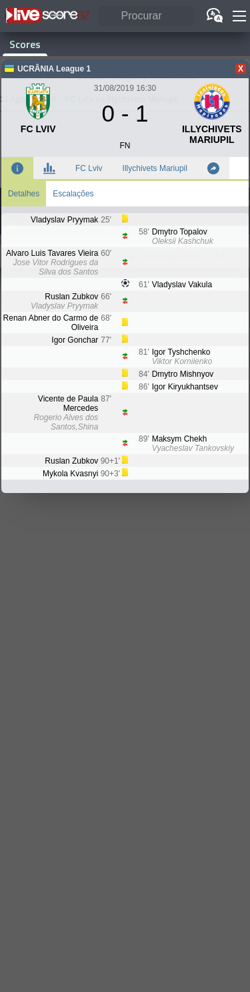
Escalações (73, 193)
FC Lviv (89, 168)
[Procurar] (146, 16)
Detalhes (23, 193)
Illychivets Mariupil (155, 168)
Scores (25, 44)
